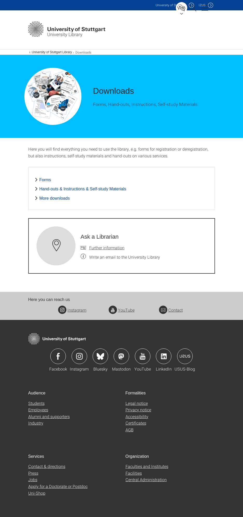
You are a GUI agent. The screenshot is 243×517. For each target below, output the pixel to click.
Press (33, 473)
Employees (38, 409)
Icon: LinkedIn (163, 356)
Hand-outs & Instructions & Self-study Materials (82, 189)
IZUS (202, 5)
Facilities (134, 473)
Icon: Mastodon (121, 356)
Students (36, 403)
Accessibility (137, 416)
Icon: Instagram (79, 356)
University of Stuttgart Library (52, 52)
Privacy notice (138, 409)
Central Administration (146, 479)
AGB (130, 429)
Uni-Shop (36, 493)
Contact (171, 310)
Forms (45, 180)
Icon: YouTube (142, 356)
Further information (106, 247)
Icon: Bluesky (100, 356)
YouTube (122, 310)
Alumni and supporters (49, 416)
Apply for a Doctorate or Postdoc (58, 486)
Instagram (72, 310)
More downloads (54, 198)
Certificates (136, 423)
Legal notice (137, 403)
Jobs (32, 479)
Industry (35, 423)
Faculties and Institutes (147, 466)
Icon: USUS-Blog (185, 356)
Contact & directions (46, 466)
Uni (171, 5)
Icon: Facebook (58, 356)
